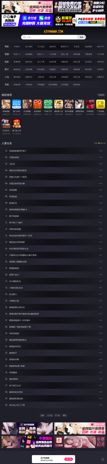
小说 (7, 76)
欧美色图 (40, 69)
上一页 (49, 415)
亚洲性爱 (17, 62)
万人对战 (40, 46)
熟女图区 (88, 69)
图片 (7, 69)
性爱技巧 (100, 77)
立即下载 (69, 459)
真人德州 (28, 46)
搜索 (81, 37)
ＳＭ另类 (100, 54)
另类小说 (76, 77)
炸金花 (76, 46)
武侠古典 (52, 77)
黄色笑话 (88, 77)
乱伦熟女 (88, 62)
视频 (7, 54)
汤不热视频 (52, 84)
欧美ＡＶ (40, 54)
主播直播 (88, 54)
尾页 (64, 415)
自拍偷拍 (28, 54)
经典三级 (76, 62)
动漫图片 (52, 69)
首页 (42, 415)
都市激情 (17, 77)
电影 (7, 61)
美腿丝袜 (64, 69)
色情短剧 (76, 84)
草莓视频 (40, 84)
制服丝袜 (64, 62)
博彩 (7, 46)
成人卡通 (40, 62)
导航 (7, 84)
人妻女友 (40, 77)
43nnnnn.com (53, 31)
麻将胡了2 (65, 46)
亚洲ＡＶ (17, 54)
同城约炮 (17, 84)
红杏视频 (64, 84)
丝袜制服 (76, 54)
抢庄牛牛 (100, 46)
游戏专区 (52, 46)
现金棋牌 (88, 46)
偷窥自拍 (17, 69)
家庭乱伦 (28, 77)
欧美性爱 (52, 62)
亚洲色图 (28, 69)
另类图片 (100, 69)
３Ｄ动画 (52, 54)
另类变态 (100, 62)
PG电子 (17, 46)
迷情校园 (64, 77)
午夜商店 (28, 84)
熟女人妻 (64, 54)
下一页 (57, 415)
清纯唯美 (76, 69)
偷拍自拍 (28, 62)
